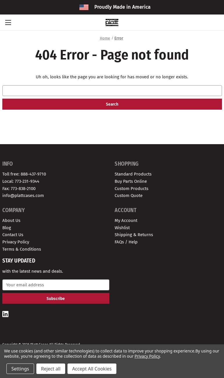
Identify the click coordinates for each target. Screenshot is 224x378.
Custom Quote (129, 195)
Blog (6, 227)
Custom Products (131, 188)
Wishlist (122, 227)
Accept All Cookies (92, 369)
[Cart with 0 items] (216, 22)
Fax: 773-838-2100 (18, 188)
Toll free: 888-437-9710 (24, 174)
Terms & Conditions (21, 249)
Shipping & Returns (134, 234)
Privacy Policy (15, 242)
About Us (11, 220)
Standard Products (133, 174)
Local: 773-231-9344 (20, 181)
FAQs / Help (126, 242)
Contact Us (12, 234)
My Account (126, 220)
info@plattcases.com (23, 195)
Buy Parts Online (131, 181)
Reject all (51, 369)
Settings (20, 369)
